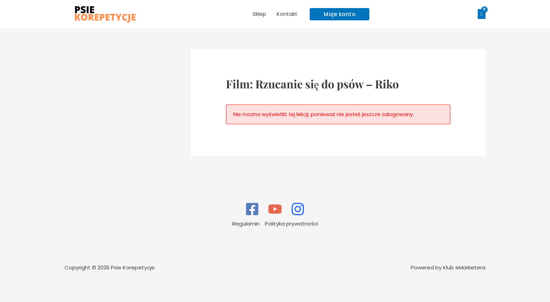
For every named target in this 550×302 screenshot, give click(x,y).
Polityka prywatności (291, 223)
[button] (339, 14)
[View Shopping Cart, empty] (481, 14)
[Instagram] (298, 209)
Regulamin (246, 223)
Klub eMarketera (464, 267)
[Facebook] (252, 209)
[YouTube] (275, 209)
